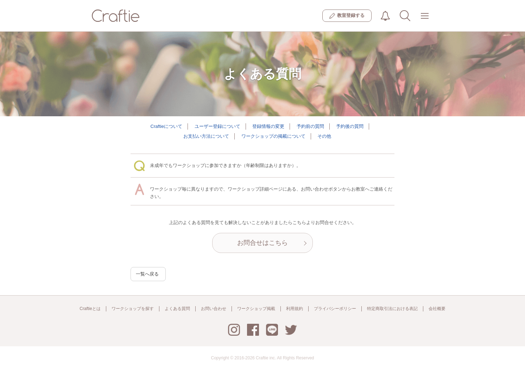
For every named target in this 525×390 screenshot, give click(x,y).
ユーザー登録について (217, 126)
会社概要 (437, 308)
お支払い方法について (206, 136)
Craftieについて (166, 126)
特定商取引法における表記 (392, 308)
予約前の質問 (310, 126)
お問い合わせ (213, 308)
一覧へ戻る (147, 274)
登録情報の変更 (268, 126)
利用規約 (294, 308)
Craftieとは (90, 308)
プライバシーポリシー (335, 308)
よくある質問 (177, 308)
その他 (324, 136)
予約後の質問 (349, 126)
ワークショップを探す (133, 308)
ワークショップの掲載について (273, 136)
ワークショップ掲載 (256, 308)
